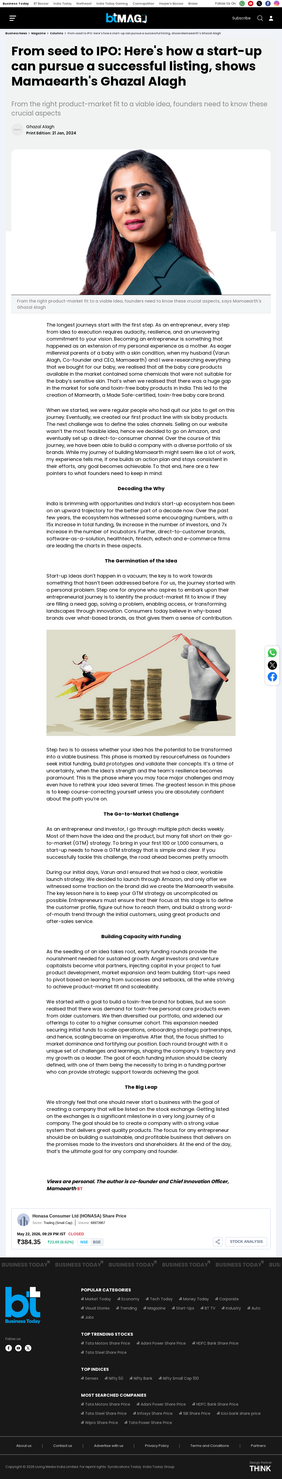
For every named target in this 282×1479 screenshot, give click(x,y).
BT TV (210, 1308)
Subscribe (241, 18)
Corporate (229, 1299)
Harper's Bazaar (171, 3)
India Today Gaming (112, 3)
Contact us (62, 1445)
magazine (38, 33)
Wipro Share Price (101, 1422)
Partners (258, 1445)
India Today (62, 3)
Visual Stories (97, 1308)
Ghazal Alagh (40, 127)
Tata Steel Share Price (106, 1352)
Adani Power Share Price (163, 1343)
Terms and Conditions (209, 1445)
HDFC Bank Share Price (217, 1343)
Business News (16, 33)
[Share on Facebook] (272, 678)
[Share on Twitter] (272, 666)
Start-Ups (185, 1308)
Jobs (89, 1317)
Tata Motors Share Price (107, 1343)
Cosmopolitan (143, 3)
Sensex (91, 1378)
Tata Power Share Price (150, 1422)
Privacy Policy (157, 1445)
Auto (255, 1308)
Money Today (196, 1299)
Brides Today (198, 3)
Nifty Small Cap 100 (181, 1378)
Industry (233, 1308)
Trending (128, 1308)
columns (56, 33)
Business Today (16, 3)
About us (24, 1445)
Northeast (84, 3)
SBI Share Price (196, 1413)
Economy (130, 1299)
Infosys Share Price (155, 1413)
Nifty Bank (143, 1378)
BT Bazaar (41, 3)
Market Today (98, 1299)
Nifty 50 (116, 1378)
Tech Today (161, 1299)
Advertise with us (108, 1445)
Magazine (156, 1308)
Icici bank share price (241, 1413)
